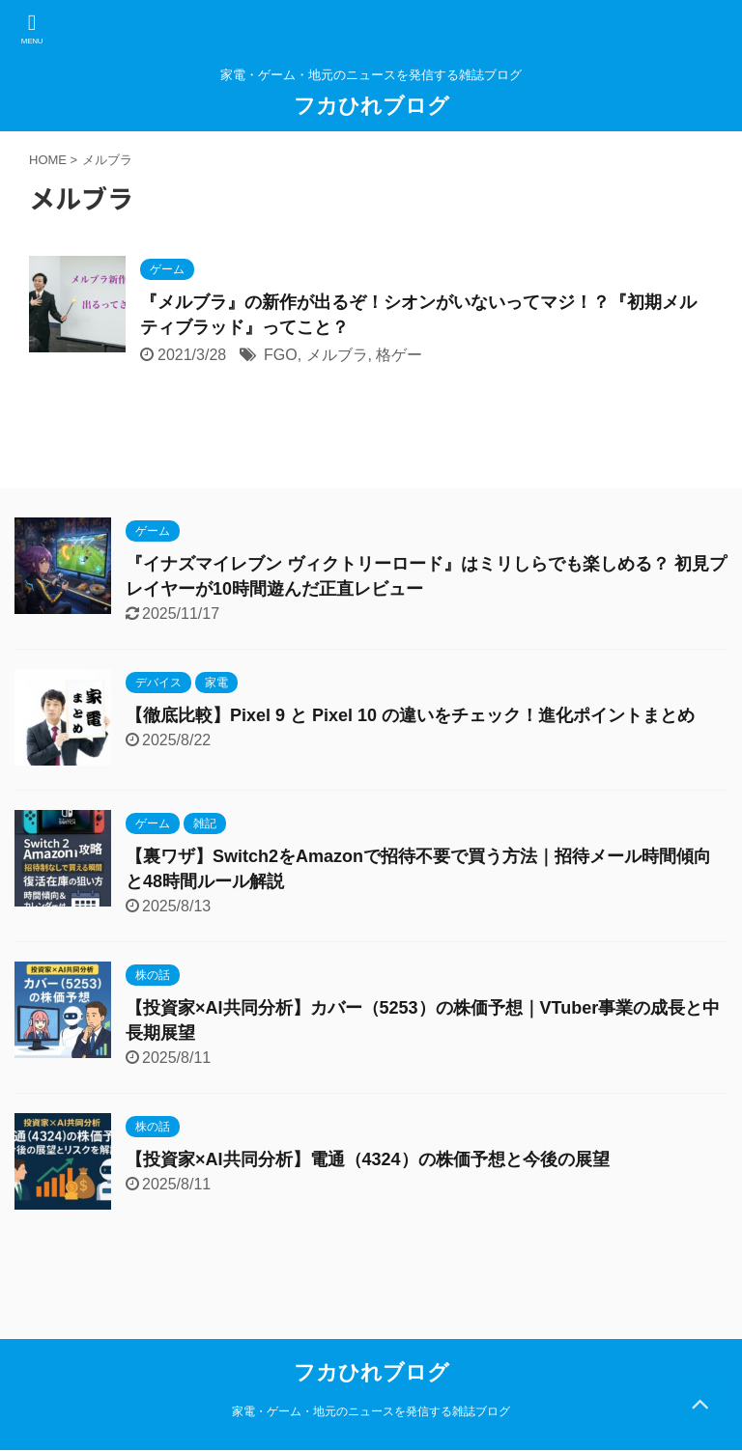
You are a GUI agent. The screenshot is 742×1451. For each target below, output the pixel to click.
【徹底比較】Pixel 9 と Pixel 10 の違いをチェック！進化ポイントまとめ (410, 715)
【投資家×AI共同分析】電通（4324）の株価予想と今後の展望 (368, 1159)
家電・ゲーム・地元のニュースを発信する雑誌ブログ (371, 1411)
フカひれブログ (371, 106)
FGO (281, 355)
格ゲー (399, 355)
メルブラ (337, 355)
